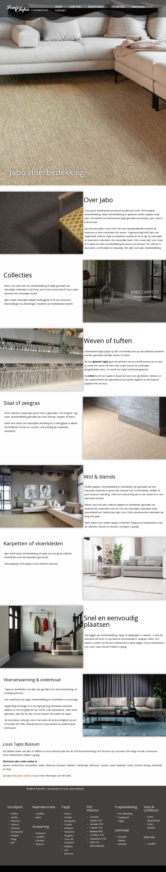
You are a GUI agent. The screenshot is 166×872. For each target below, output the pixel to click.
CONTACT (60, 10)
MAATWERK (138, 6)
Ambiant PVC (97, 824)
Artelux (14, 813)
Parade (68, 817)
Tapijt (65, 807)
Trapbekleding (126, 807)
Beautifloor (96, 838)
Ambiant (68, 828)
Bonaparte (70, 820)
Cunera (68, 824)
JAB (12, 842)
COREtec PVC (97, 835)
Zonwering (40, 826)
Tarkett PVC (96, 827)
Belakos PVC (96, 831)
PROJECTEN (118, 6)
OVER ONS (75, 6)
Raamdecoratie (43, 807)
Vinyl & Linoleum (151, 808)
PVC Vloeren (93, 808)
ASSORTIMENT (96, 6)
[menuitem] (27, 8)
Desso (67, 813)
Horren (149, 837)
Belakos (68, 846)
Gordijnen (15, 807)
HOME (58, 6)
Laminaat (122, 830)
